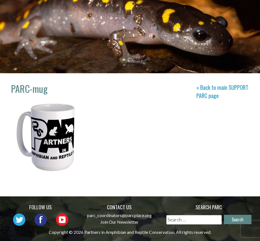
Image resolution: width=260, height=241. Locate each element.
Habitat (174, 17)
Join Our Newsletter (119, 221)
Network (160, 9)
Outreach (194, 9)
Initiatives (232, 9)
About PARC (123, 9)
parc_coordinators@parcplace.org (119, 215)
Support (236, 17)
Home (91, 9)
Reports (205, 17)
